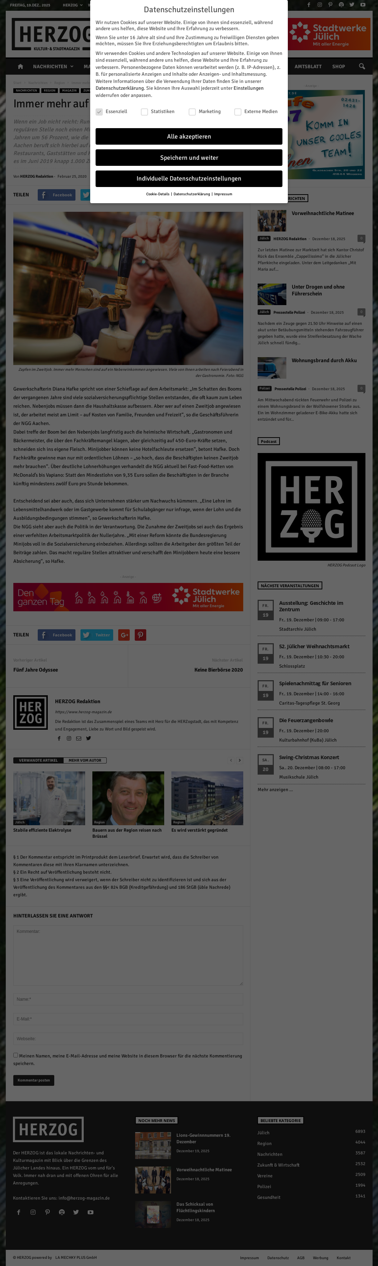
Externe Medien (256, 111)
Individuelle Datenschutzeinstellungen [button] (189, 178)
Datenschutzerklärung (120, 88)
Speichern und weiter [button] (189, 157)
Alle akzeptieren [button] (189, 136)
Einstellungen (249, 88)
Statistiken (158, 111)
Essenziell (111, 111)
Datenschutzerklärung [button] (192, 194)
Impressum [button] (223, 194)
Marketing (205, 111)
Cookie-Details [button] (158, 194)
